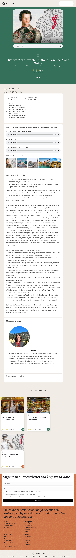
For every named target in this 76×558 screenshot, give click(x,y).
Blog (5, 536)
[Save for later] (22, 398)
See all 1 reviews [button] (38, 72)
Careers (27, 529)
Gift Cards (6, 527)
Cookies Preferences (65, 557)
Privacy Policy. (32, 494)
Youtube (27, 544)
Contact (6, 544)
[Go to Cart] (66, 3)
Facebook (28, 536)
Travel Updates (8, 540)
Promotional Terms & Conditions (48, 557)
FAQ (5, 538)
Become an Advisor (9, 542)
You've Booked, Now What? (11, 546)
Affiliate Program (8, 525)
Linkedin (27, 542)
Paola (33, 350)
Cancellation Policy (31, 557)
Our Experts (28, 525)
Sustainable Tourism (30, 527)
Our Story (27, 523)
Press (26, 531)
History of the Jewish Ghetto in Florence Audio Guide (38, 61)
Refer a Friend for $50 (9, 523)
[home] (9, 5)
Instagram (28, 540)
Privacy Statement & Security (15, 557)
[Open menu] (70, 3)
